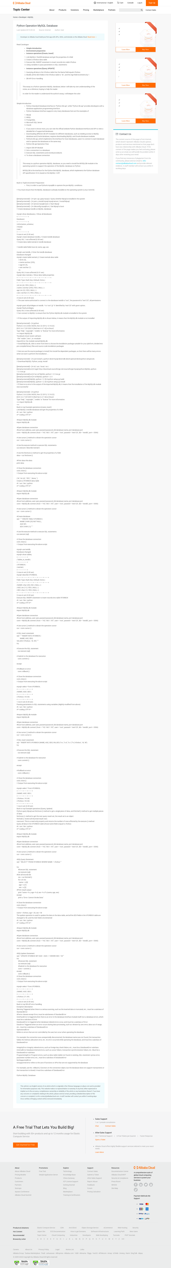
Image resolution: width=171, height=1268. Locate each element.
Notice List (70, 1249)
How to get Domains (78, 1231)
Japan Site (41, 1231)
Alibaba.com (69, 1253)
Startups (18, 1188)
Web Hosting (122, 1228)
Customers (19, 1181)
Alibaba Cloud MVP (118, 1175)
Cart (120, 3)
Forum (89, 1188)
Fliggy (89, 1253)
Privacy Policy (44, 1249)
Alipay (140, 1253)
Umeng (122, 1253)
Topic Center (41, 1235)
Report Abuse (92, 1181)
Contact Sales (151, 10)
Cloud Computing (58, 1235)
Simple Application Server (48, 1175)
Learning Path (119, 1231)
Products (62, 10)
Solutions (75, 10)
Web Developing (102, 1235)
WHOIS (114, 1185)
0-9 (123, 1239)
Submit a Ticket (93, 1175)
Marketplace (98, 10)
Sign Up (152, 3)
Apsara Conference (22, 1192)
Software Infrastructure (100, 1231)
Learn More (126, 49)
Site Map (114, 1188)
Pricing (86, 10)
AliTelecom (103, 1253)
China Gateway (69, 1178)
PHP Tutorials (130, 1235)
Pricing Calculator (94, 1192)
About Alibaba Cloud (22, 1171)
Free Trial (42, 1171)
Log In (140, 3)
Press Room (116, 1181)
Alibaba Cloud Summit (23, 1195)
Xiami (128, 1253)
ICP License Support (70, 1181)
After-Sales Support (94, 1178)
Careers (16, 1249)
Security (135, 1228)
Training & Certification (71, 1195)
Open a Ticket (100, 1140)
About (51, 10)
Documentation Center (119, 1171)
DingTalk (134, 1253)
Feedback (91, 1185)
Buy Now (145, 49)
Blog (65, 1188)
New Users (134, 1231)
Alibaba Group (18, 1253)
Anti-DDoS (72, 1228)
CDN (62, 1228)
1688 (76, 1253)
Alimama (82, 1253)
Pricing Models (20, 1175)
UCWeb (115, 1253)
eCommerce (108, 1228)
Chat (97, 1126)
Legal (57, 1249)
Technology (67, 1171)
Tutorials (116, 1235)
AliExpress (59, 1253)
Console (130, 3)
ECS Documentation (57, 1231)
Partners (111, 10)
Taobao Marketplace (32, 1253)
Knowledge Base (69, 1175)
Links (82, 1249)
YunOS (95, 1253)
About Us (28, 1249)
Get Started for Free (25, 1144)
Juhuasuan (50, 1253)
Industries (73, 1235)
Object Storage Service (90, 1228)
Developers (87, 1235)
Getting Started (69, 1185)
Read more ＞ (92, 37)
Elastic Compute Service (46, 1228)
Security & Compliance (119, 1178)
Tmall (43, 1253)
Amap (109, 1253)
